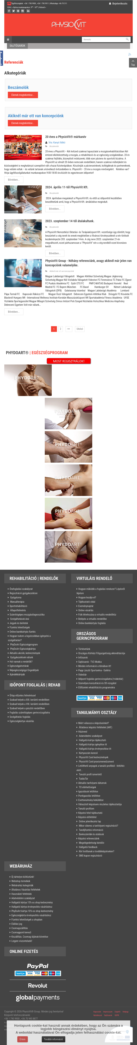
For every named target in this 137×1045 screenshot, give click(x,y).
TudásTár (83, 778)
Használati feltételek (21, 894)
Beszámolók (18, 87)
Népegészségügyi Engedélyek (24, 670)
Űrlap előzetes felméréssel (23, 695)
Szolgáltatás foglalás (20, 716)
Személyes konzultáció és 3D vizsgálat (97, 683)
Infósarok (83, 657)
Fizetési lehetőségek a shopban (26, 919)
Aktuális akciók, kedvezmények (25, 653)
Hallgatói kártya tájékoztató (92, 740)
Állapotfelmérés (18, 610)
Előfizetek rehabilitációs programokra (96, 687)
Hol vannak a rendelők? (21, 661)
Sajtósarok (108, 1015)
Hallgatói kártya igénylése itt (92, 744)
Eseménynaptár (85, 606)
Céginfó (117, 1012)
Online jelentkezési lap (89, 821)
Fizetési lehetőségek (20, 627)
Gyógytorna (15, 597)
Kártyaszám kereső (88, 753)
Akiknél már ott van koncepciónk (36, 115)
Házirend (82, 731)
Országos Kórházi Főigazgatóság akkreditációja (101, 653)
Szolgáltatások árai (19, 618)
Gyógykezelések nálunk (21, 657)
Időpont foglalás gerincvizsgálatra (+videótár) (100, 678)
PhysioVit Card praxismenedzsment (96, 761)
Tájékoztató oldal (86, 601)
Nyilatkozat (97, 1015)
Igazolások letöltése (88, 791)
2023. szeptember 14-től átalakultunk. (69, 221)
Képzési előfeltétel (87, 817)
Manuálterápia (17, 601)
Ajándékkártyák (17, 674)
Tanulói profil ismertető (90, 774)
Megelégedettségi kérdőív (91, 842)
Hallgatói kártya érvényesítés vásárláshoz (31, 906)
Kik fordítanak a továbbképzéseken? (96, 851)
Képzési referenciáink (88, 838)
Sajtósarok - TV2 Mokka (90, 661)
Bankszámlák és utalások (91, 834)
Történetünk (84, 649)
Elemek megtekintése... (22, 95)
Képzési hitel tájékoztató (90, 812)
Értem (23, 1039)
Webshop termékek (20, 881)
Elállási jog (16, 923)
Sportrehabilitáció (18, 606)
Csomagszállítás (19, 928)
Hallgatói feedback (87, 847)
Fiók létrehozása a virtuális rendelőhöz (97, 614)
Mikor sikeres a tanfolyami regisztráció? (98, 825)
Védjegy (125, 1012)
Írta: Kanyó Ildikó (57, 142)
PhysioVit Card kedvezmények (93, 757)
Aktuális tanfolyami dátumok (92, 783)
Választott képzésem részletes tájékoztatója (100, 804)
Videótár (82, 674)
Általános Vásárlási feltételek (25, 889)
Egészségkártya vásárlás (22, 721)
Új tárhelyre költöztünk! (22, 876)
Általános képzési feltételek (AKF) (95, 727)
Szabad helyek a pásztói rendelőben (27, 708)
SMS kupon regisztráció (90, 855)
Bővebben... (14, 179)
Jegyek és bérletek (19, 623)
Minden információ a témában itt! (94, 666)
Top (133, 62)
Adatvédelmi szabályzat (90, 735)
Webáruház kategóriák (22, 885)
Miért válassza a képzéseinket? (93, 723)
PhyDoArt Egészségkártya (23, 648)
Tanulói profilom (86, 808)
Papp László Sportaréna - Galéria (94, 670)
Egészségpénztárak (19, 665)
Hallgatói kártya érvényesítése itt (94, 748)
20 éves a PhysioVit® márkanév (65, 137)
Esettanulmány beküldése (90, 800)
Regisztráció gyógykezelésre (23, 593)
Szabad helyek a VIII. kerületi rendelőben (29, 704)
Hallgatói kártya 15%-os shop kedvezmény (32, 902)
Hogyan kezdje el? (87, 597)
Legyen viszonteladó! (21, 941)
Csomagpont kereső (21, 932)
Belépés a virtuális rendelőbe (92, 618)
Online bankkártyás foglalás (92, 623)
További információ (53, 1039)
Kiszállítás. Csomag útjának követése (29, 936)
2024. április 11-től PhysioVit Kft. (66, 187)
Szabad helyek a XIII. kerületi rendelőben (29, 699)
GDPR (117, 1015)
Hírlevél (42, 7)
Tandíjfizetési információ (90, 830)
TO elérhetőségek (87, 787)
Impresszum (107, 1012)
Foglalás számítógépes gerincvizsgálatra (30, 712)
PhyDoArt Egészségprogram (24, 644)
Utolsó (80, 328)
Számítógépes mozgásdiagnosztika (27, 614)
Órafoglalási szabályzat (21, 589)
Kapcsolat (97, 1012)
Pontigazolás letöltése (89, 795)
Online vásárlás (85, 610)
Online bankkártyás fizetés (22, 631)
